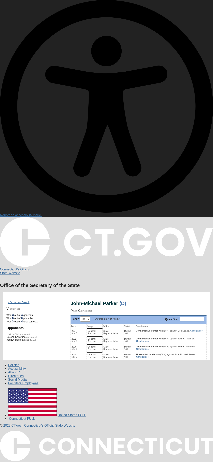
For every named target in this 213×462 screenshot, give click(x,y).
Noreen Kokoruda (16, 337)
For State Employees (23, 383)
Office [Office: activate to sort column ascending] (106, 326)
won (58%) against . (169, 331)
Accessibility (17, 368)
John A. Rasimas (15, 339)
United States (72, 415)
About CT (15, 372)
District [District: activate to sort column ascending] (128, 326)
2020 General (31, 337)
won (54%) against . (166, 347)
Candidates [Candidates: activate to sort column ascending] (142, 326)
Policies (13, 365)
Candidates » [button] (196, 331)
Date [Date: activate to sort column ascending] (73, 326)
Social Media (17, 379)
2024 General (24, 334)
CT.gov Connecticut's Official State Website (39, 425)
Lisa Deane (12, 334)
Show (81, 319)
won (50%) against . (166, 355)
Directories (16, 376)
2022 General (30, 340)
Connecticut (22, 418)
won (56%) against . (165, 339)
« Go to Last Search (19, 302)
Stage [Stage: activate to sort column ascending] (90, 326)
